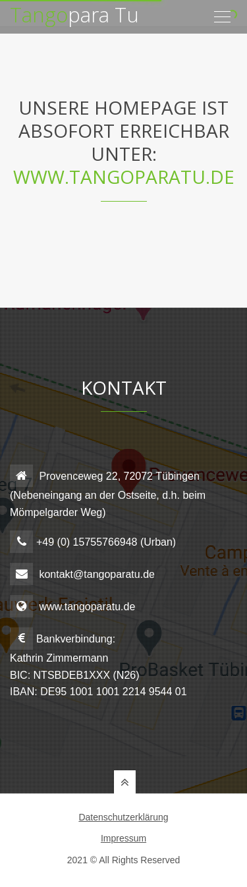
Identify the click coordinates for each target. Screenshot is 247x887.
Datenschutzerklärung (123, 817)
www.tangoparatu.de (123, 176)
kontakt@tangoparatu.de (96, 574)
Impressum (123, 838)
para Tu (74, 10)
